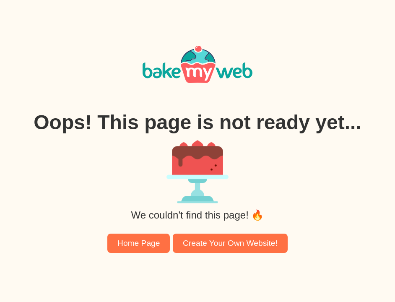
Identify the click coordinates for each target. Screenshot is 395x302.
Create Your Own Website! (230, 243)
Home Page (138, 243)
